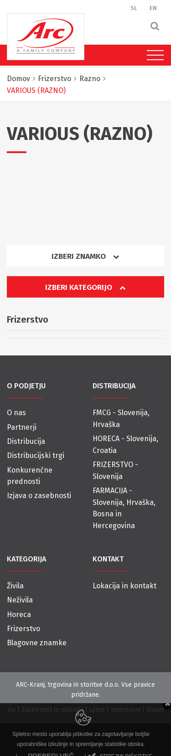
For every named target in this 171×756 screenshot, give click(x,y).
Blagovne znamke (37, 642)
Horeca (19, 614)
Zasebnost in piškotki (52, 710)
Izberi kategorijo (85, 287)
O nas (16, 412)
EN (153, 8)
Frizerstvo (23, 628)
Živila (15, 585)
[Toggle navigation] (153, 55)
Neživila (20, 600)
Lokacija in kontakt (124, 585)
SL (133, 8)
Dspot (155, 710)
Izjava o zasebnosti (39, 495)
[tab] (85, 259)
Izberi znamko (85, 256)
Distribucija (26, 441)
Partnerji (21, 427)
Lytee (97, 710)
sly (11, 710)
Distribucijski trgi (35, 455)
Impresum (125, 710)
